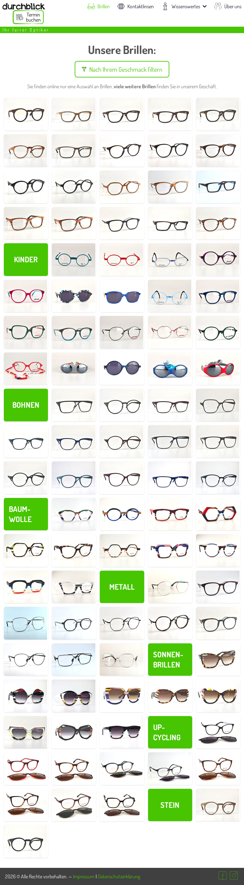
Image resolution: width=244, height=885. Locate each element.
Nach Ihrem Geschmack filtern (122, 69)
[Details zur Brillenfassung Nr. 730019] (26, 150)
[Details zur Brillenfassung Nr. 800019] (26, 368)
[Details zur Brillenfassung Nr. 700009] (170, 550)
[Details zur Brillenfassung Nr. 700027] (218, 696)
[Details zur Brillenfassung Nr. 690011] (170, 477)
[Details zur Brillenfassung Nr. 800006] (26, 296)
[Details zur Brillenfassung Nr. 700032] (26, 696)
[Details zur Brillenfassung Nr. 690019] (218, 477)
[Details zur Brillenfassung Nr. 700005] (26, 587)
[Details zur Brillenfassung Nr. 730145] (122, 223)
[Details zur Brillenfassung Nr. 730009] (122, 114)
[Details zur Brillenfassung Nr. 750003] (122, 805)
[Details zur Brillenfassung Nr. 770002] (122, 259)
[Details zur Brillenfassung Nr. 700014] (74, 550)
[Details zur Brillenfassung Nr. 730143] (122, 187)
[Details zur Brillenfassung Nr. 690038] (122, 441)
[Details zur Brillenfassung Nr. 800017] (122, 296)
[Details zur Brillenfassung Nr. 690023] (74, 477)
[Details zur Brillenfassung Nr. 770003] (170, 259)
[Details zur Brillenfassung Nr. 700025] (74, 732)
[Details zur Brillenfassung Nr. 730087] (26, 659)
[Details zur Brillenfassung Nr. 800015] (74, 296)
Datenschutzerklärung (119, 876)
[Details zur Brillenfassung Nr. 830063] (170, 623)
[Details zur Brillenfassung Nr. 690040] (26, 441)
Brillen (98, 6)
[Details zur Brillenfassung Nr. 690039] (74, 441)
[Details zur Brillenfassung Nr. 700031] (74, 696)
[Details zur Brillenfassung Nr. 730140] (218, 223)
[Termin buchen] (28, 17)
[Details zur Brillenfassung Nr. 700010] (122, 550)
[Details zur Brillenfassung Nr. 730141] (218, 587)
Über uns (227, 6)
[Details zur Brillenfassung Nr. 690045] (122, 405)
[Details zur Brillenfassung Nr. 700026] (26, 732)
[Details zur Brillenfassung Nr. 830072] (122, 623)
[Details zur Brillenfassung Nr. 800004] (74, 332)
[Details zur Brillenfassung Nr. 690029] (26, 477)
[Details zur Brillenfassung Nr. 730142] (74, 623)
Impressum (83, 876)
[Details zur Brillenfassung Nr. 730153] (218, 150)
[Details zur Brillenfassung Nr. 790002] (74, 368)
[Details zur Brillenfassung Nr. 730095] (170, 587)
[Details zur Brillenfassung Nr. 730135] (218, 187)
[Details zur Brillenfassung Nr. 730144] (218, 623)
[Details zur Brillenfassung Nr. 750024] (170, 768)
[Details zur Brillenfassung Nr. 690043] (218, 405)
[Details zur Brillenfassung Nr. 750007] (74, 768)
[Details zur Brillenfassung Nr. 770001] (74, 259)
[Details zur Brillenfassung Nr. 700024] (122, 732)
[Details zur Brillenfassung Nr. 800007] (26, 332)
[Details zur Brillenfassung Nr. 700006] (218, 550)
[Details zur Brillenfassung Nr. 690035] (170, 441)
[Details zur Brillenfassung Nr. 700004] (74, 587)
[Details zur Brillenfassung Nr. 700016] (218, 514)
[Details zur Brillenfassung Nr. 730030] (26, 223)
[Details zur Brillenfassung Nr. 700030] (122, 696)
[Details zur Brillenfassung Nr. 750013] (218, 732)
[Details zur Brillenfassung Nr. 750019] (74, 805)
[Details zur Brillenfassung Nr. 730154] (74, 223)
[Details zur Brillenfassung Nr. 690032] (218, 441)
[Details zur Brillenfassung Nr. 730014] (170, 223)
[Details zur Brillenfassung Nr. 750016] (26, 805)
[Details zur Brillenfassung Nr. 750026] (122, 768)
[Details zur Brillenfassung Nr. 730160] (122, 659)
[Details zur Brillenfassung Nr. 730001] (218, 805)
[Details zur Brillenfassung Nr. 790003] (170, 368)
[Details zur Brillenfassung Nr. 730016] (170, 114)
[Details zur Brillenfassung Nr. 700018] (170, 514)
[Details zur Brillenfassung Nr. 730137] (122, 150)
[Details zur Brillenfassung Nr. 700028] (170, 696)
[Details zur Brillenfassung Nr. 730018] (218, 114)
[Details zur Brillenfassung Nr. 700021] (122, 514)
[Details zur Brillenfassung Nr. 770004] (170, 296)
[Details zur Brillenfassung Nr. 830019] (170, 150)
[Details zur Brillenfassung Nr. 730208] (74, 659)
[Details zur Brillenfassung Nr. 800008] (218, 332)
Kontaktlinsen (135, 6)
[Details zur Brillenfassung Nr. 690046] (74, 405)
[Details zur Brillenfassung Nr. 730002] (26, 841)
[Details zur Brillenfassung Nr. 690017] (122, 477)
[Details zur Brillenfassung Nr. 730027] (26, 187)
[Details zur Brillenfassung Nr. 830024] (74, 187)
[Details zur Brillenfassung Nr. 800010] (170, 332)
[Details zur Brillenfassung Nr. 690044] (170, 405)
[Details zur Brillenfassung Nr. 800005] (218, 296)
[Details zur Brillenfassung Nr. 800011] (122, 332)
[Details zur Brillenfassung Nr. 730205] (26, 623)
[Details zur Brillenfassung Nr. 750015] (218, 768)
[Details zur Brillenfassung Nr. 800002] (218, 259)
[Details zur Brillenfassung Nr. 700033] (218, 659)
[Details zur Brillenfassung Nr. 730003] (26, 114)
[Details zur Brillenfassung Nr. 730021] (74, 150)
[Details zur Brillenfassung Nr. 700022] (74, 514)
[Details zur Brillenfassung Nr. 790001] (218, 368)
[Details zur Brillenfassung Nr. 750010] (26, 768)
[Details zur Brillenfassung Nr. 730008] (74, 114)
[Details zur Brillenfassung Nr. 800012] (122, 368)
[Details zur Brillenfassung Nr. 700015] (26, 550)
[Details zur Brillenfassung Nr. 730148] (170, 187)
